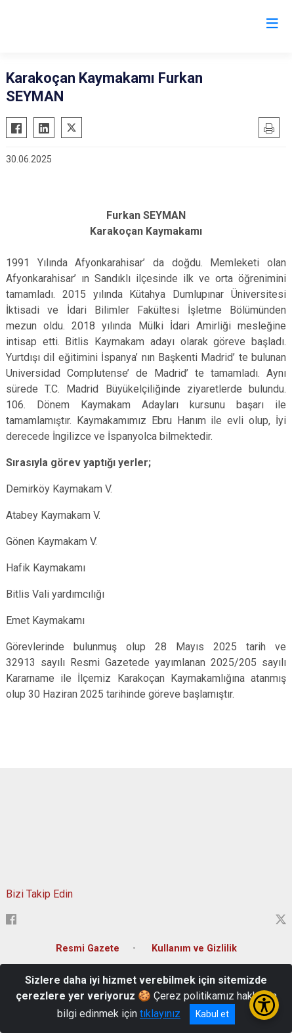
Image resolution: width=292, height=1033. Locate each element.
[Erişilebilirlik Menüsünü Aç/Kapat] (264, 1005)
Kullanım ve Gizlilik (194, 948)
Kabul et (212, 1014)
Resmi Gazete (87, 948)
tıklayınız (160, 1013)
